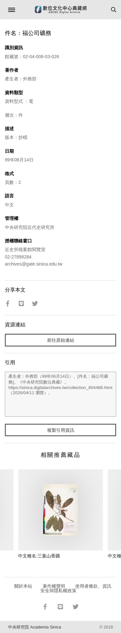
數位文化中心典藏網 (60, 10)
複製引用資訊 (60, 430)
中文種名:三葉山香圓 (39, 555)
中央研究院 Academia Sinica (34, 627)
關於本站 (23, 586)
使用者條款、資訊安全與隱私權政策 (76, 588)
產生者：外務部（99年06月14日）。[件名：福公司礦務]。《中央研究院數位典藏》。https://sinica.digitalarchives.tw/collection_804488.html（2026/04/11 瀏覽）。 (60, 394)
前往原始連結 (60, 340)
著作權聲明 (54, 586)
